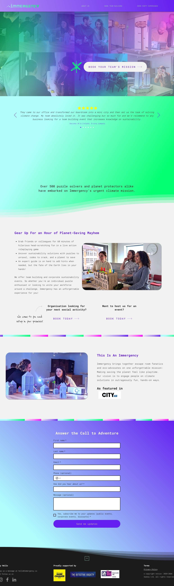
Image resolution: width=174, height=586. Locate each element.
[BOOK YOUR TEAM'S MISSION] (115, 67)
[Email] (86, 467)
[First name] (86, 445)
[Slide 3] (88, 127)
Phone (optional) (62, 473)
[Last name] (86, 456)
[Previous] (15, 115)
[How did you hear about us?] (86, 489)
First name (59, 440)
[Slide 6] (80, 127)
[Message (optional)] (87, 504)
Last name (59, 451)
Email (57, 462)
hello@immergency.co (27, 571)
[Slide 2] (85, 127)
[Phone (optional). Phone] (89, 478)
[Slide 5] (93, 127)
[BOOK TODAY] (66, 318)
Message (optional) (63, 495)
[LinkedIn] (14, 579)
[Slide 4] (90, 127)
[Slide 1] (83, 127)
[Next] (158, 115)
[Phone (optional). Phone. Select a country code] (58, 478)
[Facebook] (7, 579)
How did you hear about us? (68, 484)
